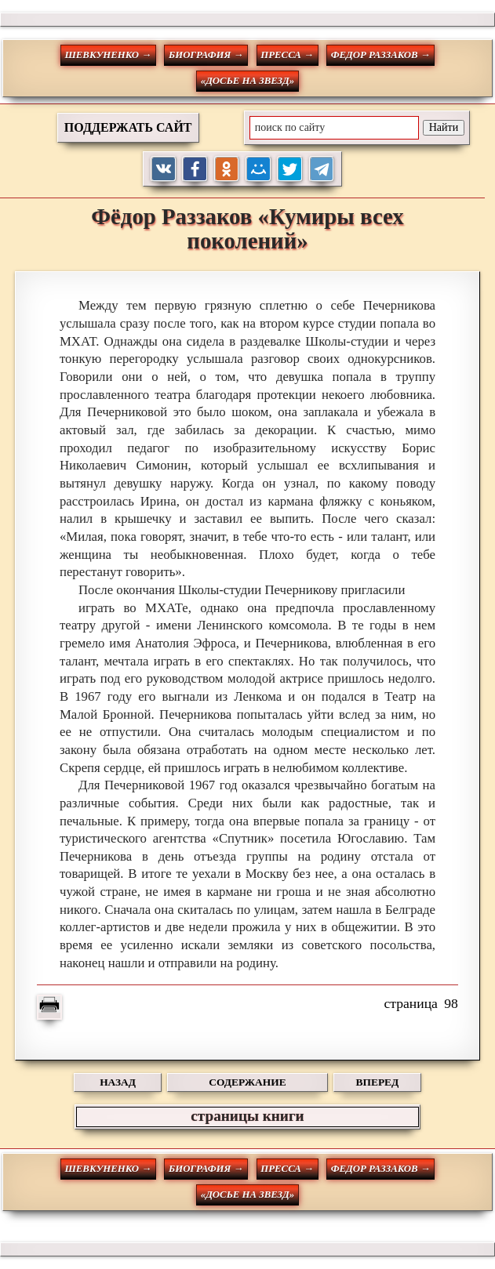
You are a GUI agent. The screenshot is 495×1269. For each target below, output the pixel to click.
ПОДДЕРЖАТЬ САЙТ (128, 127)
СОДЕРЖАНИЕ (247, 1082)
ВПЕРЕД (377, 1082)
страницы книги (247, 1116)
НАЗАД (118, 1082)
